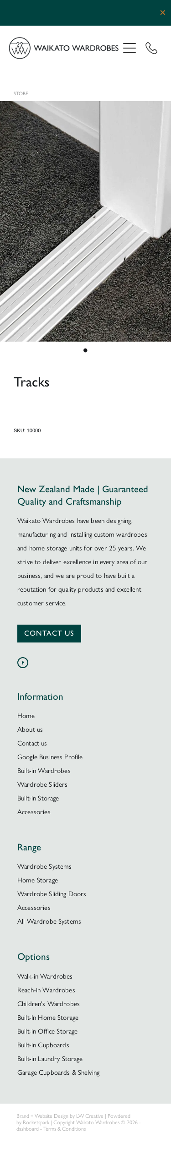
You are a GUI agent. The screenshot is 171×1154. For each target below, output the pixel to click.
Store (21, 94)
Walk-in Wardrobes (45, 976)
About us (30, 729)
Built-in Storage (38, 798)
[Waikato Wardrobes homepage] (64, 48)
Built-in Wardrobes (44, 771)
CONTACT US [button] (49, 633)
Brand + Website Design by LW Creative (60, 1116)
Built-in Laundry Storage (50, 1059)
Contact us (32, 743)
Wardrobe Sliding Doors (51, 894)
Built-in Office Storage (47, 1031)
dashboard (27, 1129)
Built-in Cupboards (43, 1045)
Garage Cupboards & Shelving (58, 1072)
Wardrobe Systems (44, 866)
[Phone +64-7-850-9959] (151, 48)
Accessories (34, 812)
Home (26, 716)
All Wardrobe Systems (49, 921)
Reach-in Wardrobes (46, 990)
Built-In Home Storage (47, 1017)
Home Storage (37, 880)
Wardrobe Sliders (42, 784)
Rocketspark (36, 1122)
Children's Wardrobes (48, 1004)
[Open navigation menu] (129, 48)
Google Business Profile (50, 757)
